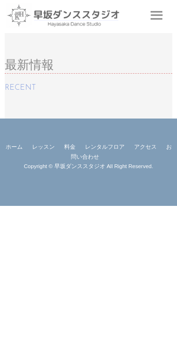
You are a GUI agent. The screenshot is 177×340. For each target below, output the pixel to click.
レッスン (43, 147)
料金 (70, 147)
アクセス (145, 147)
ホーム (14, 147)
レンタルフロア (105, 147)
